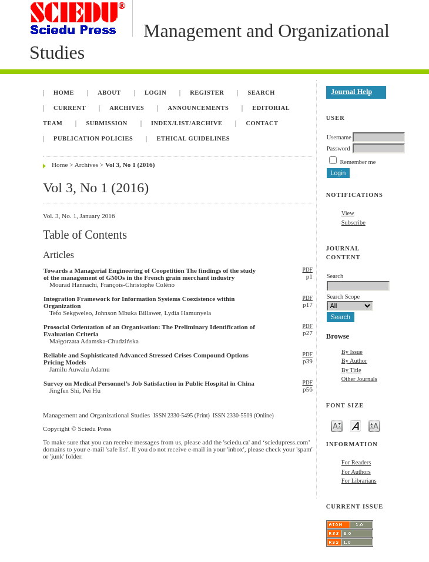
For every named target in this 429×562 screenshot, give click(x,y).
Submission (106, 123)
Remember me (358, 162)
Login (155, 92)
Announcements (198, 108)
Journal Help (351, 92)
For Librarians (359, 480)
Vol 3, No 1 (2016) (130, 164)
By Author (354, 360)
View (347, 213)
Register (207, 92)
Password (338, 148)
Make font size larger (374, 425)
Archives (126, 108)
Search (260, 92)
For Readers (356, 462)
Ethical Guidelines (193, 138)
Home (63, 92)
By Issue (352, 352)
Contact (262, 123)
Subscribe (353, 222)
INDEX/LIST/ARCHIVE (186, 123)
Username (339, 137)
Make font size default (355, 425)
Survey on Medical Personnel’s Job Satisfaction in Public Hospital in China (148, 383)
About (109, 92)
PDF (307, 270)
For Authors (356, 472)
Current (69, 108)
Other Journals (359, 379)
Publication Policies (93, 138)
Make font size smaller (337, 425)
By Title (351, 370)
